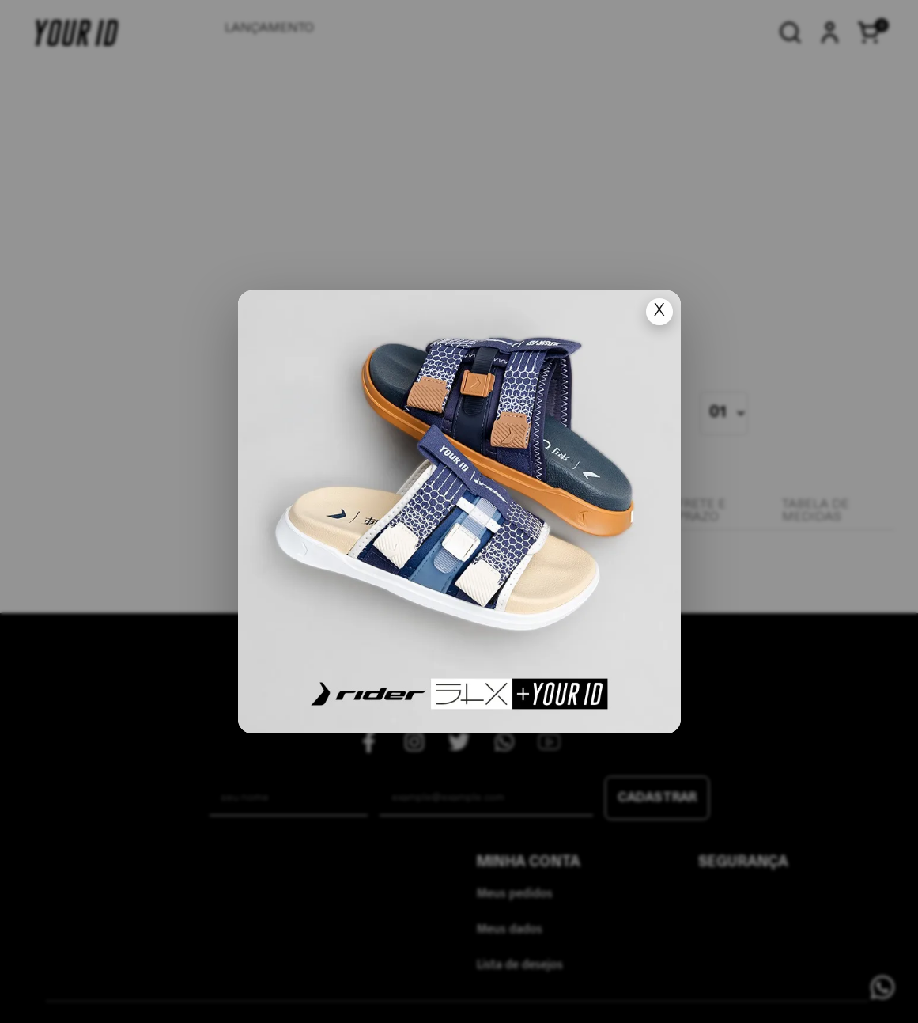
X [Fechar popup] (659, 311)
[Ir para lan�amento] (459, 511)
